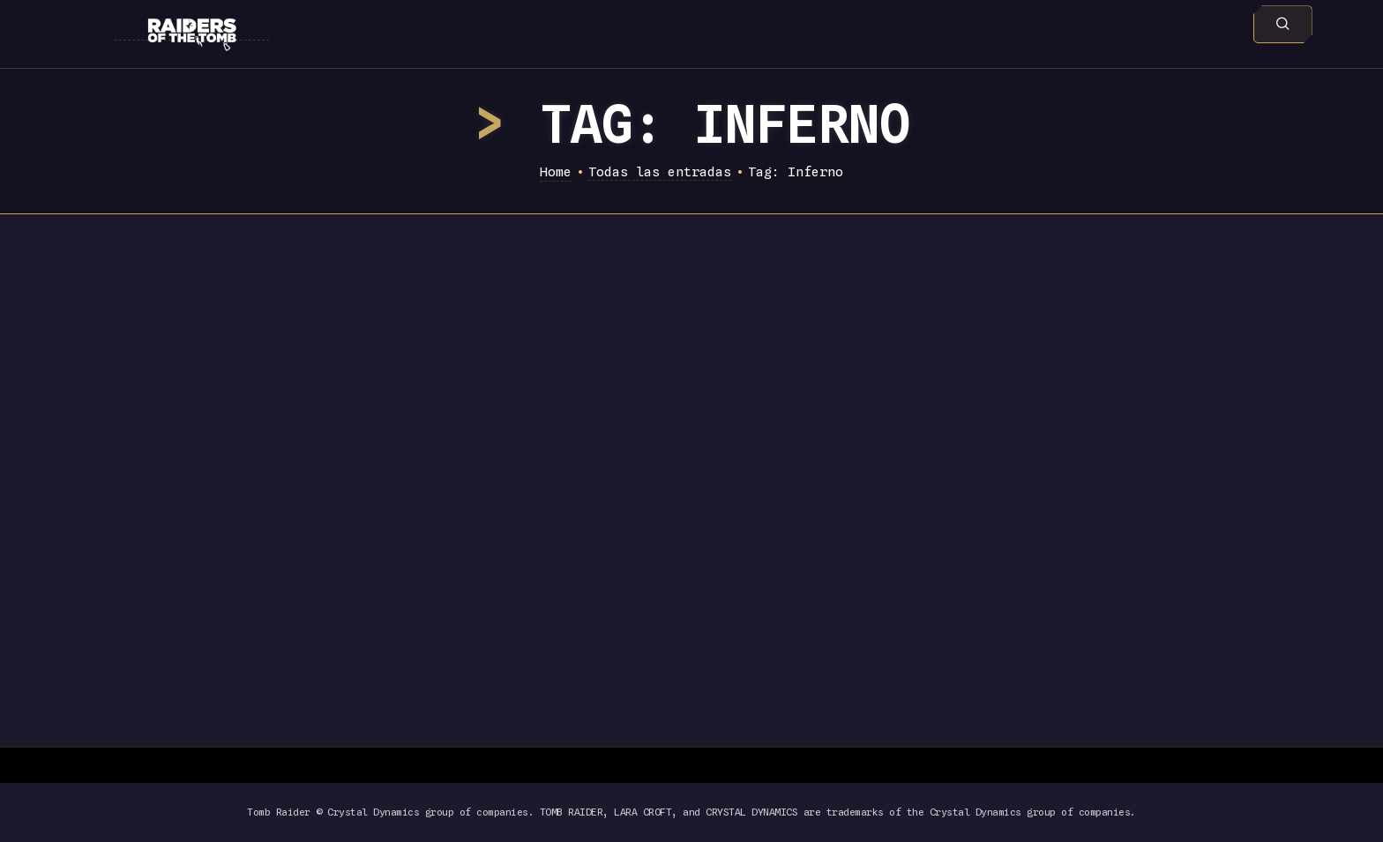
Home (556, 172)
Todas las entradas (659, 172)
